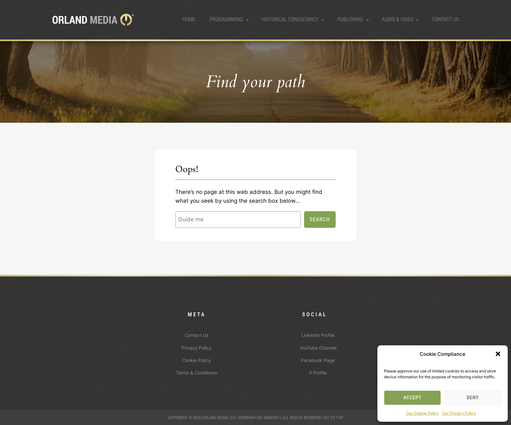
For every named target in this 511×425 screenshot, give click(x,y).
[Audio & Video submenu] (417, 19)
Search (320, 219)
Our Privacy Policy (459, 413)
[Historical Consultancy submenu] (322, 19)
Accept (412, 398)
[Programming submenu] (247, 19)
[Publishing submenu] (367, 19)
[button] (498, 354)
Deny (473, 398)
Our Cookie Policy (422, 413)
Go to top (333, 417)
